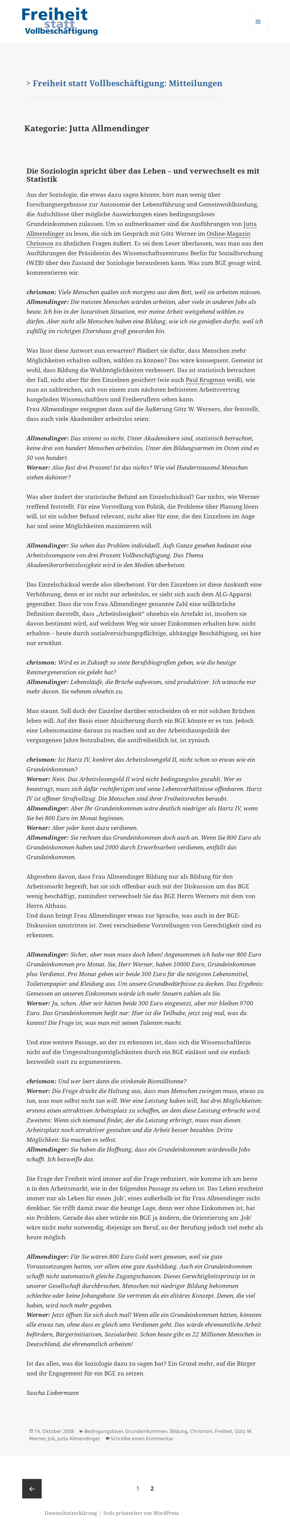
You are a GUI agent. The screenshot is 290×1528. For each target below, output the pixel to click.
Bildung (179, 1431)
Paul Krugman (205, 380)
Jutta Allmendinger (78, 1438)
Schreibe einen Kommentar (142, 1438)
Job (51, 1438)
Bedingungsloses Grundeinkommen (125, 1431)
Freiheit (223, 1431)
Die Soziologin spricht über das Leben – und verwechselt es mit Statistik (143, 175)
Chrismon (201, 1431)
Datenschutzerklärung (71, 1513)
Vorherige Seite (32, 1488)
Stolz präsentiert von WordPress (141, 1513)
